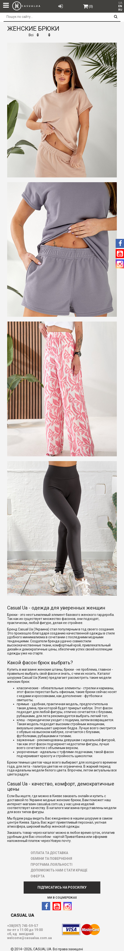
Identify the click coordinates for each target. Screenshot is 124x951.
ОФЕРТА (37, 876)
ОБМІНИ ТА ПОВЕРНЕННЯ (51, 858)
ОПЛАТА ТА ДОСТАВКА (49, 853)
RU (120, 9)
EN (120, 6)
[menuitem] (120, 6)
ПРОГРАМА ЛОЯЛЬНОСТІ (51, 864)
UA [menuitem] (120, 3)
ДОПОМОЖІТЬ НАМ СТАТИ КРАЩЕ (59, 870)
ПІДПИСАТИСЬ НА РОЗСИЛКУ (62, 887)
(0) (91, 6)
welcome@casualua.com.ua (29, 938)
